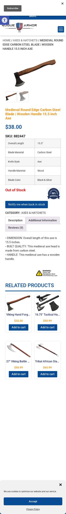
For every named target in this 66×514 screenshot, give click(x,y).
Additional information (43, 220)
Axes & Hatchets (25, 40)
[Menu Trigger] (61, 29)
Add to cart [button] (19, 327)
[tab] (15, 220)
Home (7, 40)
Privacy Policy (33, 509)
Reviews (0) (15, 228)
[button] (4, 20)
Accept (33, 501)
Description (15, 220)
